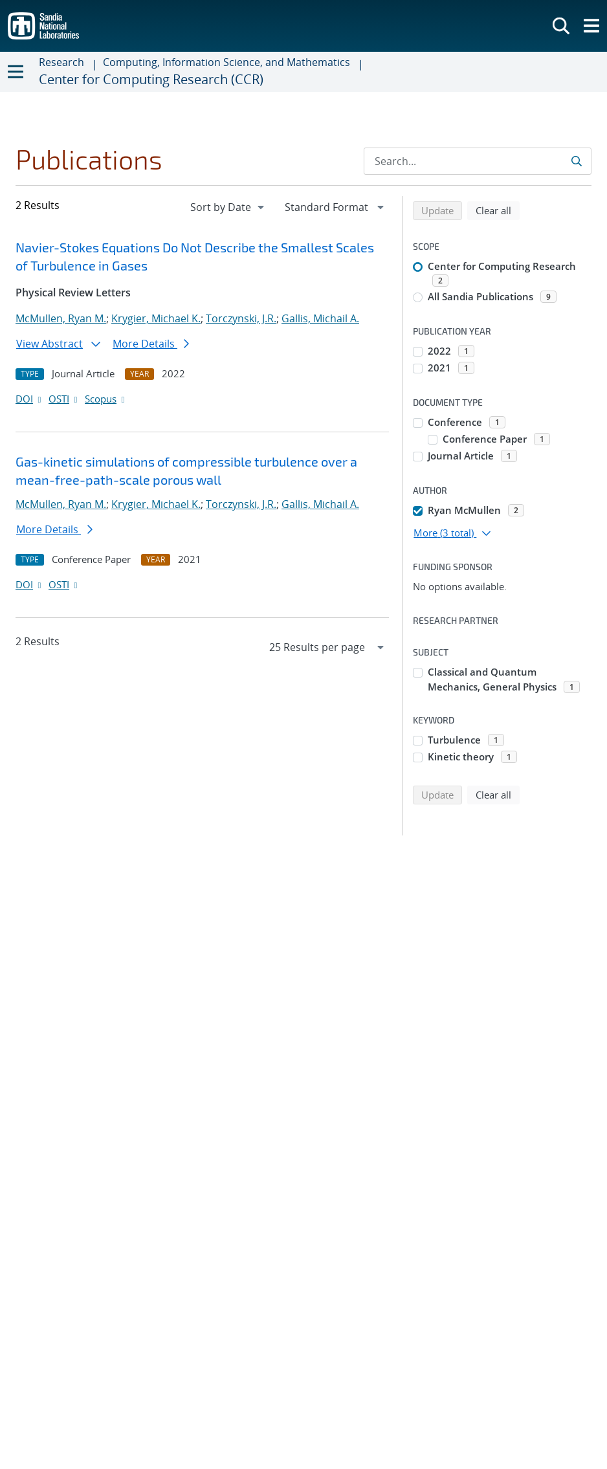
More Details (151, 344)
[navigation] (228, 207)
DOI (29, 398)
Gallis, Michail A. (320, 318)
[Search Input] (477, 161)
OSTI (64, 398)
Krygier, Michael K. (156, 318)
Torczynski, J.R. (241, 318)
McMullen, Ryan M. (61, 318)
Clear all (498, 210)
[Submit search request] (577, 161)
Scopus (106, 398)
